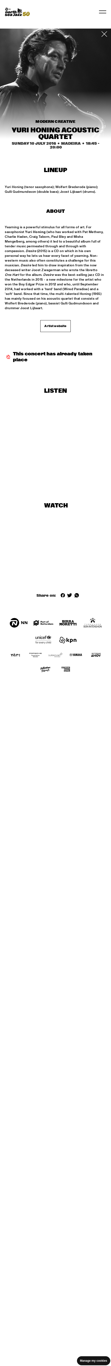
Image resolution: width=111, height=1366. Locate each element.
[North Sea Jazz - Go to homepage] (17, 12)
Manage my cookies (93, 1360)
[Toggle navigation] (102, 12)
